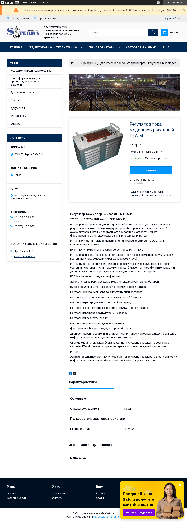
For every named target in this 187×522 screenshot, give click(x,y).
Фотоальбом (18, 115)
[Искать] (153, 32)
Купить (151, 170)
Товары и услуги (17, 497)
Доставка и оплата (22, 92)
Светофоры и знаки (141, 47)
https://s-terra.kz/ (23, 250)
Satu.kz (110, 513)
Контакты (57, 497)
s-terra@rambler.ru (24, 256)
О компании (59, 493)
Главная (16, 47)
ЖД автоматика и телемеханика (53, 47)
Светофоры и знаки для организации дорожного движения (26, 81)
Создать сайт (29, 2)
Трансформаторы (101, 47)
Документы (18, 108)
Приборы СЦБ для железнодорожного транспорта (113, 63)
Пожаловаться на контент (107, 517)
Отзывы (16, 123)
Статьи (15, 100)
